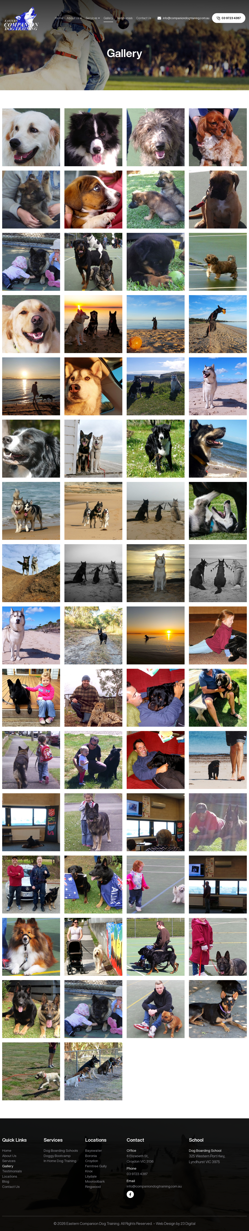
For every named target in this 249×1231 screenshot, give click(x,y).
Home (59, 18)
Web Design (165, 1223)
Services (91, 18)
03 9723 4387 (137, 1173)
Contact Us (143, 18)
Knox (89, 1171)
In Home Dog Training (60, 1160)
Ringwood (93, 1186)
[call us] (228, 18)
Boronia (91, 1155)
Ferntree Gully (96, 1166)
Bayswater (93, 1150)
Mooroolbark (95, 1181)
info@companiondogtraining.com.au (154, 1186)
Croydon (91, 1160)
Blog (5, 1181)
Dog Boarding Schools (61, 1150)
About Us (73, 18)
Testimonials (125, 18)
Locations (9, 1176)
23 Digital (188, 1223)
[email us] (183, 18)
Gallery (108, 18)
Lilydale (91, 1176)
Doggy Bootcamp (57, 1155)
